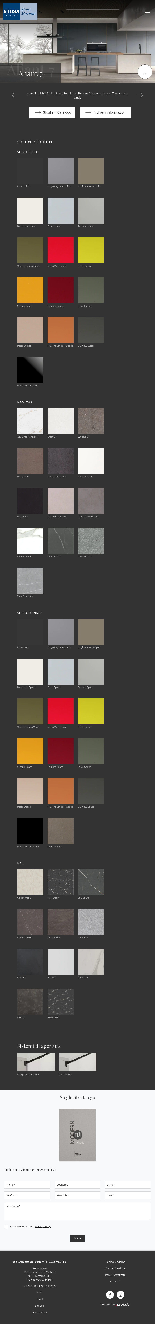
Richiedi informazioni (105, 112)
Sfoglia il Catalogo (52, 112)
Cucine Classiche (115, 1268)
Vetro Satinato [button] (29, 613)
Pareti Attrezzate (115, 1275)
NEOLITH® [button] (24, 402)
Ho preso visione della (30, 1226)
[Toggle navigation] (147, 11)
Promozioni (40, 1312)
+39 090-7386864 (41, 1279)
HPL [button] (20, 863)
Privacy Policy (43, 1226)
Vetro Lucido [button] (28, 152)
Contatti (115, 1281)
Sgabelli (40, 1305)
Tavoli (39, 1299)
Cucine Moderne (115, 1262)
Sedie (39, 1292)
